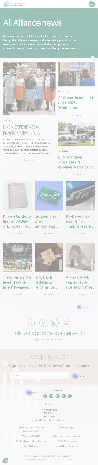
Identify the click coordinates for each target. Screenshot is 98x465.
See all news (84, 307)
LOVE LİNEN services (67, 441)
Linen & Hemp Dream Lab (67, 446)
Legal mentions (50, 459)
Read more (29, 160)
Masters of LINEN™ (31, 436)
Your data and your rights (34, 459)
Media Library (31, 446)
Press (30, 392)
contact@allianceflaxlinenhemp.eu (49, 420)
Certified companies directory (31, 441)
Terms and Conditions (65, 459)
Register (78, 376)
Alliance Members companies (67, 436)
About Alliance (66, 427)
